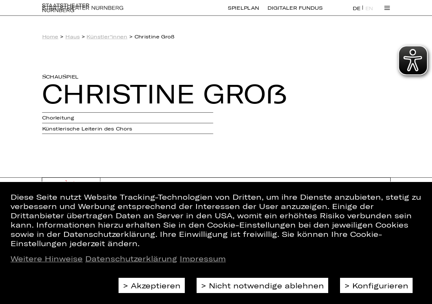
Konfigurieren (380, 285)
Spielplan (243, 12)
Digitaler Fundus (294, 12)
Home (50, 36)
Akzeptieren (156, 285)
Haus (72, 36)
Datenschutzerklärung (131, 258)
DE (357, 13)
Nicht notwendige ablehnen (266, 285)
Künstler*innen (106, 36)
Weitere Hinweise (47, 258)
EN (369, 13)
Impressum (203, 258)
